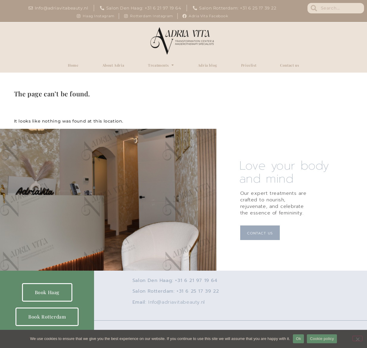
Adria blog (207, 65)
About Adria (113, 65)
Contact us (289, 65)
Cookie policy (322, 338)
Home (73, 65)
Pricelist (248, 65)
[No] (357, 338)
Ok (298, 338)
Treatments (161, 65)
